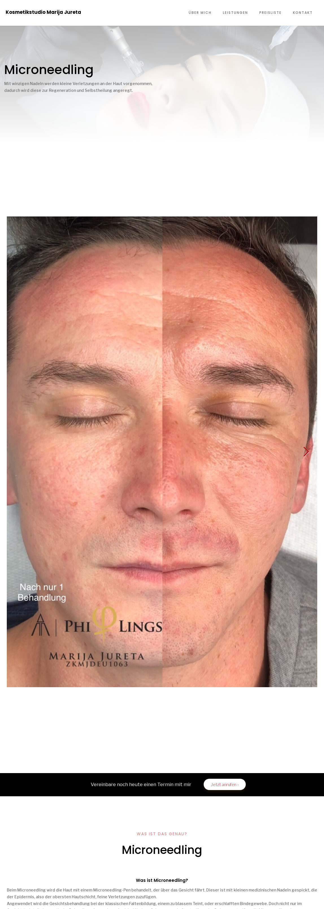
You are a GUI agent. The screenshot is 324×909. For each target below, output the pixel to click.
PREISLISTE (270, 12)
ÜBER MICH (200, 12)
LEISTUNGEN (235, 12)
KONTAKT (303, 12)
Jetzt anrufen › (225, 784)
